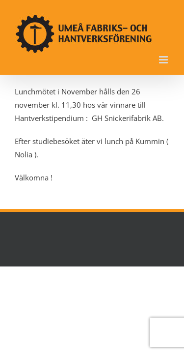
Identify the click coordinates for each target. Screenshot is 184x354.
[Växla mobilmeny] (164, 60)
